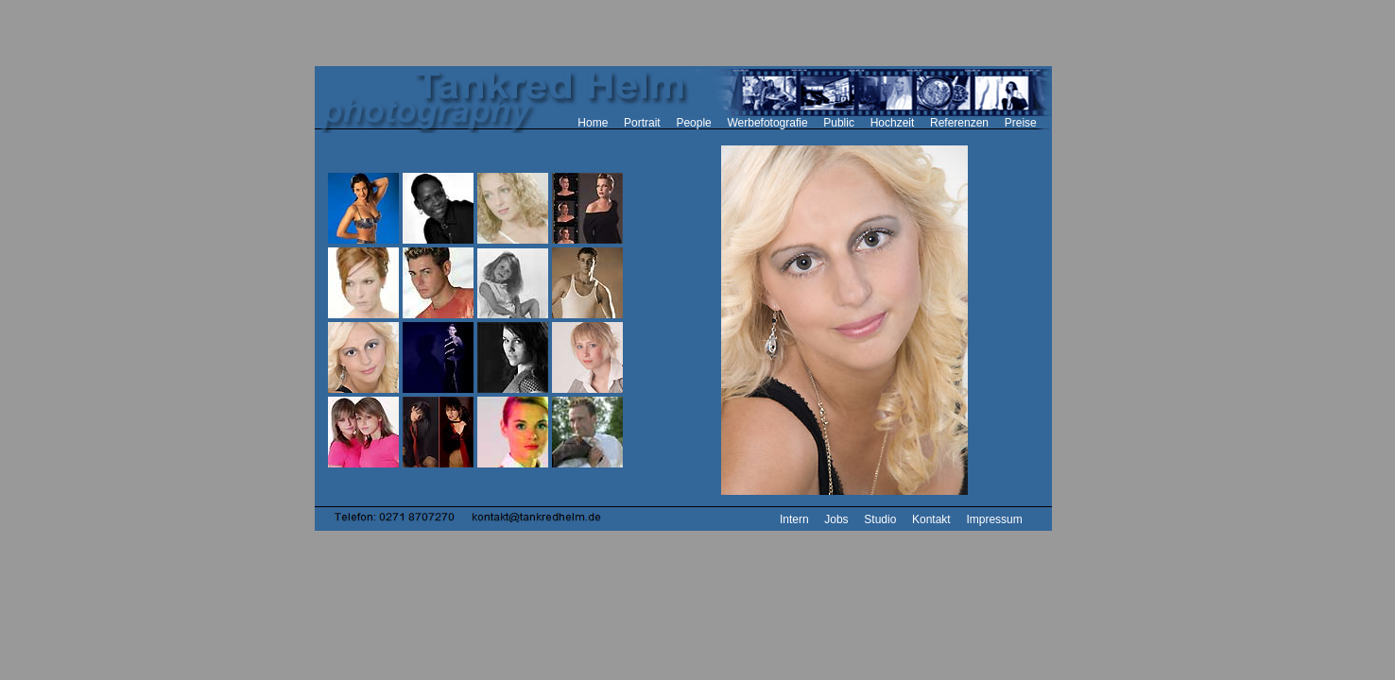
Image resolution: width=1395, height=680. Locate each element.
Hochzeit (892, 122)
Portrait (642, 122)
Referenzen (959, 122)
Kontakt (931, 519)
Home (592, 122)
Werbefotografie (767, 122)
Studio (880, 519)
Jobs (836, 519)
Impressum (994, 519)
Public (838, 122)
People (693, 122)
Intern (794, 519)
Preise (1021, 122)
